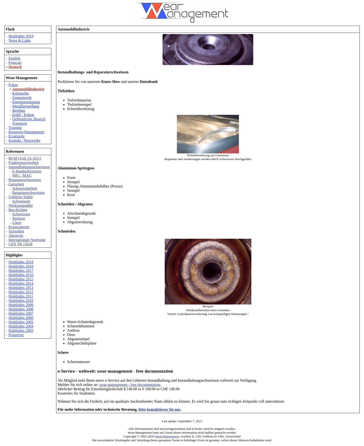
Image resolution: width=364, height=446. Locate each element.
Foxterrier (16, 335)
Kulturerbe (20, 93)
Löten (16, 223)
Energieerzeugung (26, 102)
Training (15, 128)
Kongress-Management (26, 132)
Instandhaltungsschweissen (29, 167)
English (14, 58)
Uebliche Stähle (21, 197)
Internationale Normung (27, 240)
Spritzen (18, 218)
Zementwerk (22, 98)
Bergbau (18, 110)
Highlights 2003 (21, 331)
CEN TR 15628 (20, 244)
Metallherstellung (25, 106)
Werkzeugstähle (21, 205)
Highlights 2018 (21, 266)
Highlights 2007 (21, 313)
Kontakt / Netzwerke (24, 140)
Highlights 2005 (21, 322)
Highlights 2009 (21, 305)
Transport (19, 123)
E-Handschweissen (26, 171)
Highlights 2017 (21, 271)
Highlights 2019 (21, 36)
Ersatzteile (17, 136)
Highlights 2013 (21, 288)
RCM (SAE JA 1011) (25, 158)
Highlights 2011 (21, 296)
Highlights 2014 (21, 283)
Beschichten (18, 210)
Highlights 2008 (21, 309)
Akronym (16, 235)
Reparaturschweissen (25, 180)
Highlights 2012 (21, 292)
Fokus (13, 85)
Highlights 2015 (21, 279)
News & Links (20, 40)
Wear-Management (167, 436)
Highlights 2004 (21, 326)
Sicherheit (16, 231)
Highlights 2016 (21, 275)
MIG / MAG (22, 175)
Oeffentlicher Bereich (28, 119)
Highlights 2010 (21, 301)
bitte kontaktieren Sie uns (159, 409)
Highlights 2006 (21, 318)
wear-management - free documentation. (130, 385)
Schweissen (21, 201)
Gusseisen (16, 184)
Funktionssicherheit (24, 163)
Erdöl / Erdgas (23, 115)
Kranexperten (19, 227)
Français (15, 63)
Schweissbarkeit (24, 188)
